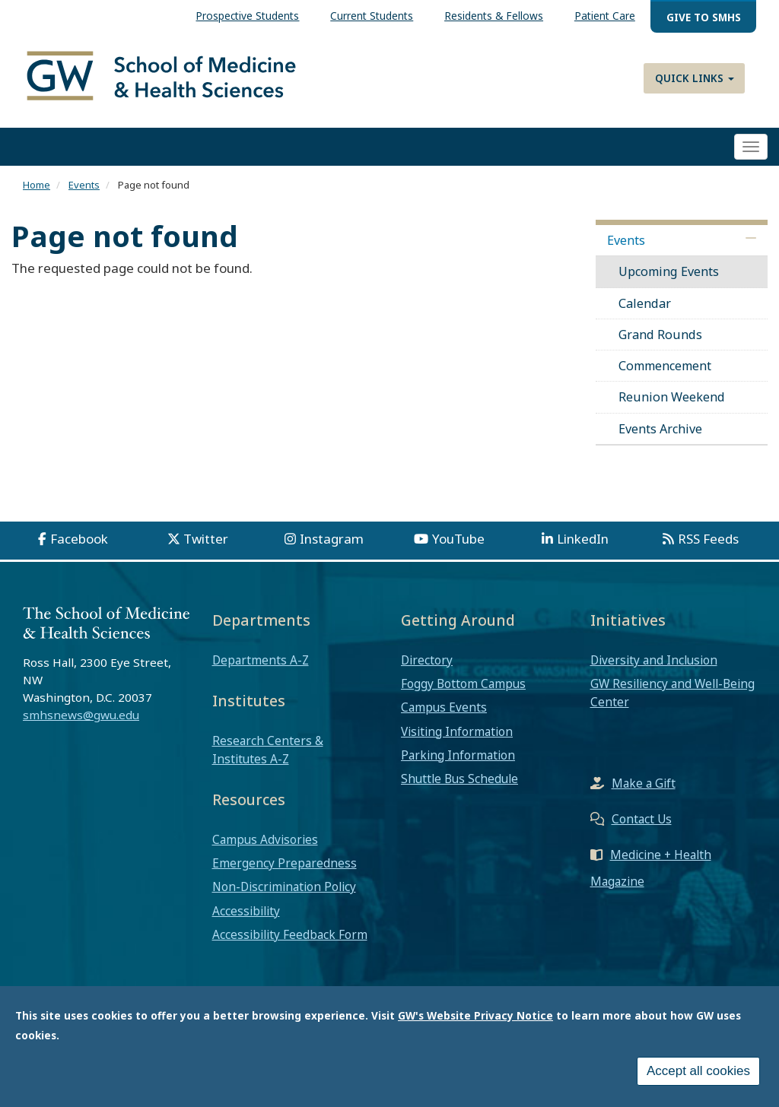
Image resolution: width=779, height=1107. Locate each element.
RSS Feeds (708, 538)
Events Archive (660, 428)
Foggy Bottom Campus (463, 683)
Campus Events (444, 707)
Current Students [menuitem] (371, 15)
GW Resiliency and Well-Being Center (672, 692)
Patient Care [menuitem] (604, 15)
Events (84, 185)
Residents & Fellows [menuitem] (493, 15)
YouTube (458, 538)
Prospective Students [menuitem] (247, 15)
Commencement (664, 365)
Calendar (644, 303)
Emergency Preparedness (284, 863)
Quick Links (694, 78)
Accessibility (246, 910)
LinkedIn (583, 538)
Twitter (205, 538)
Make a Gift (644, 783)
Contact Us (642, 818)
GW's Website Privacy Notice (475, 1018)
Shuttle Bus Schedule (459, 778)
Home (36, 185)
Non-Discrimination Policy (284, 886)
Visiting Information (457, 731)
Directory (427, 660)
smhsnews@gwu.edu (81, 714)
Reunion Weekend (671, 397)
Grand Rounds (660, 334)
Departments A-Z (260, 660)
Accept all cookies (698, 1074)
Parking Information (458, 755)
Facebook (79, 538)
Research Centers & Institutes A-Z (267, 749)
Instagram (332, 538)
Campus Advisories (265, 839)
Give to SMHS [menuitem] (703, 17)
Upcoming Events (668, 271)
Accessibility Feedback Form (289, 934)
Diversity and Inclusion (653, 660)
